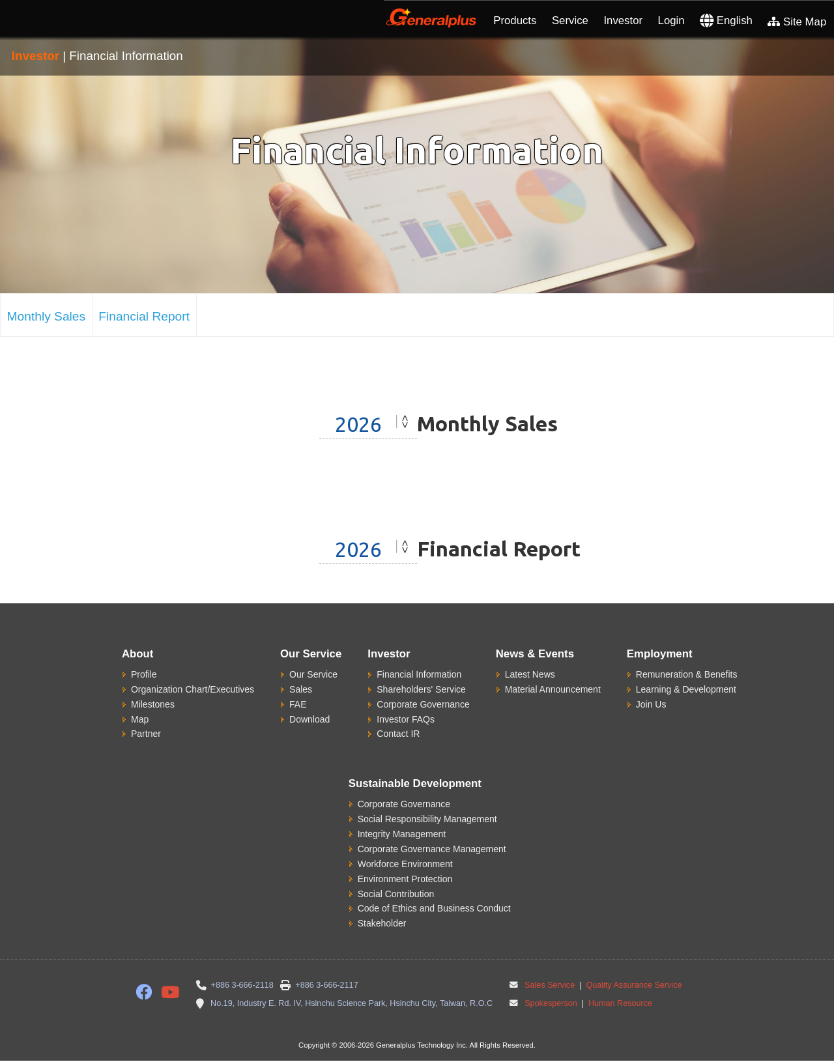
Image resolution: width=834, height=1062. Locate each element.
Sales (300, 689)
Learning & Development (686, 689)
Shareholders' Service (421, 689)
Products (514, 20)
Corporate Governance (423, 704)
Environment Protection (405, 879)
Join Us (651, 704)
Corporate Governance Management (432, 849)
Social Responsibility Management (427, 819)
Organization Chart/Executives (192, 689)
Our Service (313, 674)
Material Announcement (553, 689)
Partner (146, 733)
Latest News (530, 674)
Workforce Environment (405, 864)
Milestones (153, 704)
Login (671, 20)
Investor (622, 20)
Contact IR (398, 733)
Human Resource (619, 1003)
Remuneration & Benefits (687, 674)
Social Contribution (396, 894)
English (726, 20)
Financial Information (419, 674)
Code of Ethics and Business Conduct (434, 908)
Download (309, 719)
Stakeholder (382, 923)
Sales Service (550, 985)
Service (570, 20)
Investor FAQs (406, 719)
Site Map (797, 22)
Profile (144, 674)
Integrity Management (402, 834)
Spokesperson (551, 1003)
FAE (297, 704)
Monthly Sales (46, 316)
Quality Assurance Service (633, 985)
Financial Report (144, 316)
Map (140, 719)
